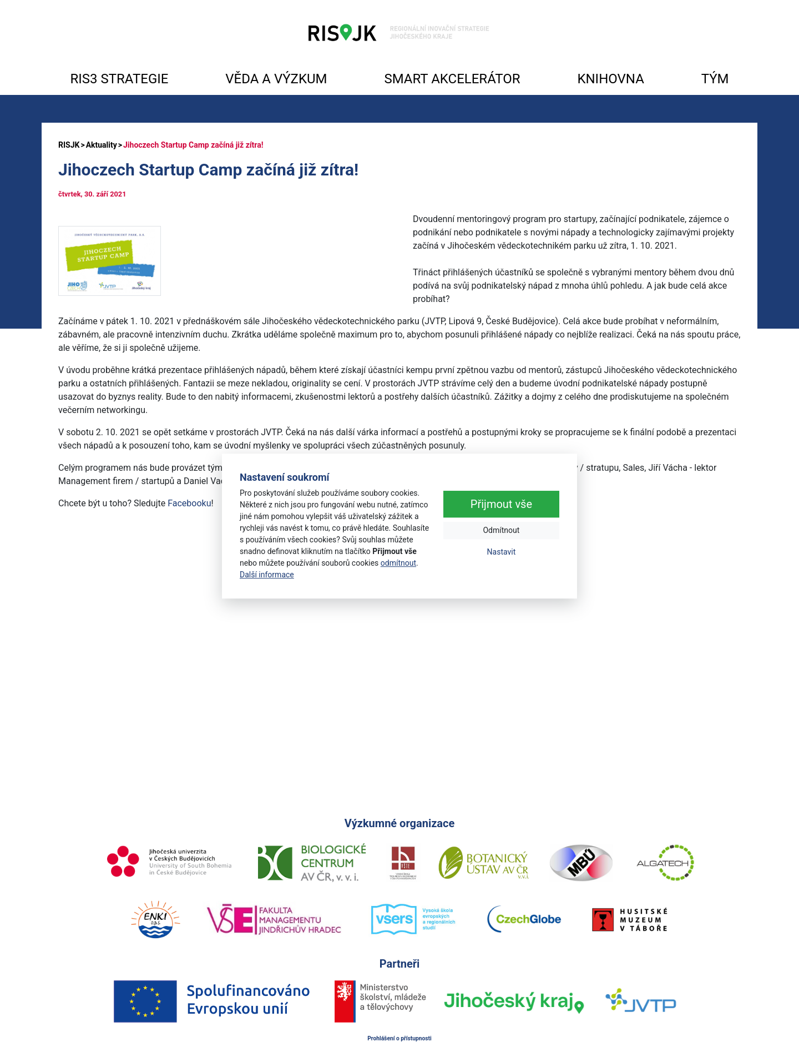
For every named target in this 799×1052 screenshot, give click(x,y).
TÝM (715, 79)
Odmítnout (501, 530)
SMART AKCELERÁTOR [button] (452, 79)
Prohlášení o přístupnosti (399, 1038)
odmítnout (398, 562)
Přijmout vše (501, 504)
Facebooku (189, 503)
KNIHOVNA (610, 79)
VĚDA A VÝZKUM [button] (276, 79)
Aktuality (101, 144)
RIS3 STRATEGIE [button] (119, 79)
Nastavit (501, 552)
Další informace (267, 574)
